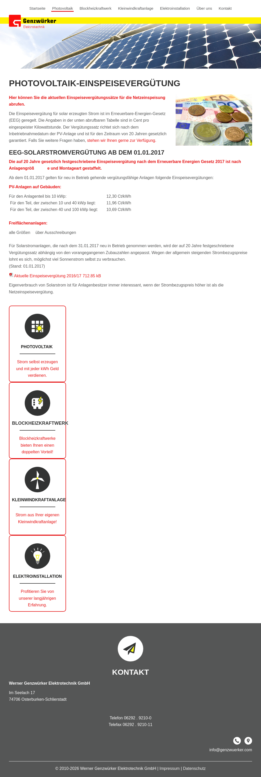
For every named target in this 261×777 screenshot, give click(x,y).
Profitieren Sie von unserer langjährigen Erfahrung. (37, 598)
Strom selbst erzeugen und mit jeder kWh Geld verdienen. (37, 369)
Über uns (204, 8)
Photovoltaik (62, 8)
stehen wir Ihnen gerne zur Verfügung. (121, 140)
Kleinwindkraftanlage (135, 8)
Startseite (37, 8)
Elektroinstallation (175, 8)
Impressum (170, 768)
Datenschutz (194, 768)
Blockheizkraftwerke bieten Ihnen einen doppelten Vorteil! (37, 445)
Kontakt (225, 8)
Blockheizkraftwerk (95, 8)
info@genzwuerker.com (231, 750)
